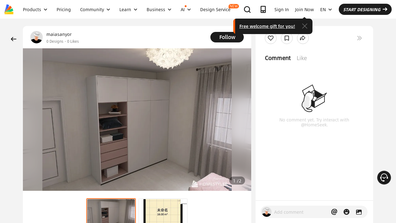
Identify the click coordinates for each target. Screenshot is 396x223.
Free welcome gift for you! (267, 26)
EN (326, 9)
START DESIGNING (365, 9)
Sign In (281, 9)
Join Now (304, 9)
